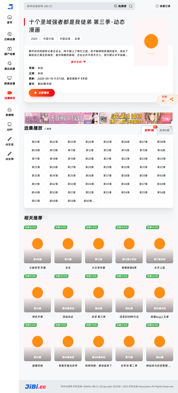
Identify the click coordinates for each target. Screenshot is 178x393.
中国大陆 (48, 38)
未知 (40, 68)
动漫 (77, 38)
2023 (34, 38)
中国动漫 (65, 38)
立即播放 (41, 92)
